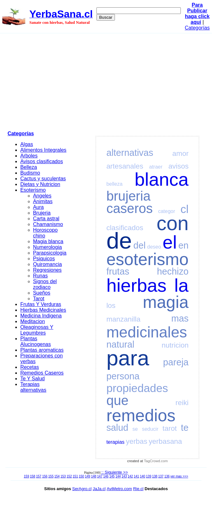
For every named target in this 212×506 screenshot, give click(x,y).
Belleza (28, 167)
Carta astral (46, 218)
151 (75, 476)
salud (117, 428)
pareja (175, 362)
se (135, 429)
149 (87, 476)
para (127, 358)
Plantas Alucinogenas (35, 341)
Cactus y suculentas (43, 178)
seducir (150, 429)
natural (120, 344)
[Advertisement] (106, 81)
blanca (162, 179)
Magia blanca (48, 241)
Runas (40, 275)
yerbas (136, 441)
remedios (140, 415)
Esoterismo (33, 190)
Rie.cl (138, 488)
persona (122, 376)
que (117, 400)
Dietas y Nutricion (40, 184)
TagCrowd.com (156, 461)
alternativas (129, 153)
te (184, 428)
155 (51, 476)
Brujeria (42, 213)
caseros (129, 208)
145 (112, 476)
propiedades (137, 388)
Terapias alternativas (33, 387)
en (183, 245)
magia (166, 302)
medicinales (146, 332)
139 (149, 476)
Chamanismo (48, 224)
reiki (181, 403)
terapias (115, 442)
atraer (155, 167)
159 (26, 476)
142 (130, 476)
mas (179, 318)
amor (180, 153)
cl (184, 209)
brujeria (128, 196)
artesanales (124, 166)
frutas (117, 271)
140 (142, 476)
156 (44, 476)
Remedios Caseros (42, 373)
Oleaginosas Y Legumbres (36, 330)
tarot (170, 428)
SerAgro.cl (82, 488)
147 (99, 476)
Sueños (41, 293)
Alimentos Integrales (43, 150)
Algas (26, 144)
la (181, 285)
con (173, 223)
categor (166, 211)
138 (155, 476)
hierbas (136, 285)
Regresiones (47, 270)
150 (81, 476)
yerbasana (165, 441)
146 (106, 476)
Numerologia (47, 247)
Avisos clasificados (41, 161)
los (111, 306)
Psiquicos (44, 258)
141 (136, 476)
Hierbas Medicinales (43, 310)
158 (32, 476)
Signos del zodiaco (45, 284)
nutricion (175, 345)
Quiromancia (47, 264)
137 (161, 476)
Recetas (29, 367)
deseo (154, 247)
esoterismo (147, 259)
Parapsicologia (50, 253)
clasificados (124, 228)
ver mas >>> (179, 476)
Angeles (42, 195)
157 (38, 476)
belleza (114, 184)
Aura (38, 207)
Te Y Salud (32, 378)
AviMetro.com (119, 488)
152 (69, 476)
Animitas (43, 201)
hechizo (172, 271)
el (170, 242)
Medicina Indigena (41, 315)
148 (93, 476)
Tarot (39, 298)
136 (167, 476)
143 (124, 476)
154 (57, 476)
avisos (178, 166)
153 (63, 476)
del (139, 245)
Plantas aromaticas (42, 350)
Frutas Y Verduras (40, 304)
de (119, 240)
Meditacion (32, 321)
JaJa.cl (99, 488)
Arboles (29, 155)
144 (118, 476)
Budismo (30, 173)
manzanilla (123, 319)
